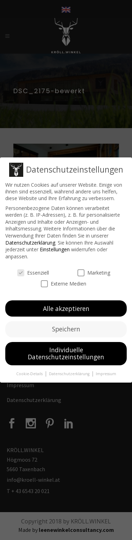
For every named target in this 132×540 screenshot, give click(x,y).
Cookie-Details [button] (30, 373)
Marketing (93, 272)
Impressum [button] (106, 373)
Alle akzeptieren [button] (66, 308)
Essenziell (33, 272)
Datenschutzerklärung (30, 242)
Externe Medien (63, 283)
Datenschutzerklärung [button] (69, 373)
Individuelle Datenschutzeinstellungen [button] (66, 353)
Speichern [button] (66, 328)
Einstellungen (55, 249)
